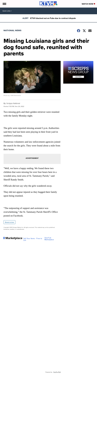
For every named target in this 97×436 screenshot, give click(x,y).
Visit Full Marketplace (49, 239)
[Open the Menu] (4, 4)
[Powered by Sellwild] (57, 372)
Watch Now (88, 4)
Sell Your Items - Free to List (32, 239)
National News (12, 30)
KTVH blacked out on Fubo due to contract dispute (53, 18)
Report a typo (9, 222)
